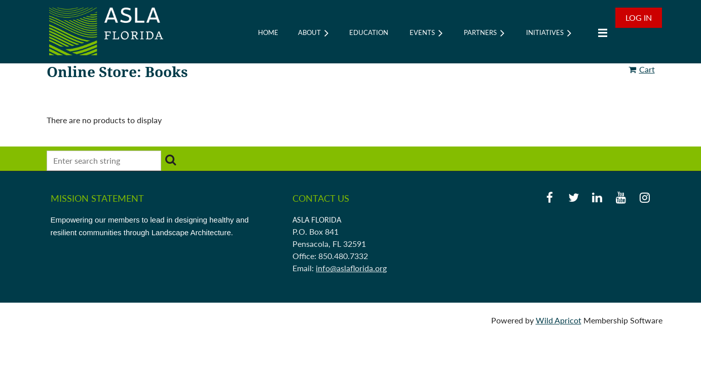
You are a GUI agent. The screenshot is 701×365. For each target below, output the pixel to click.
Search (171, 160)
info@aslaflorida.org (351, 268)
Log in (638, 17)
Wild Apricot (558, 320)
